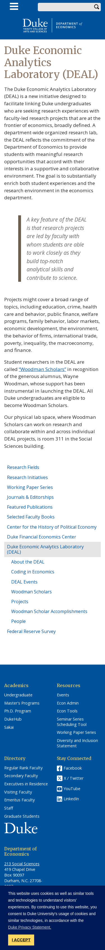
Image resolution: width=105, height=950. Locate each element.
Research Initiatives (27, 477)
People (18, 621)
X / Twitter (73, 778)
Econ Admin (68, 703)
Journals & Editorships (30, 497)
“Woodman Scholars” (42, 369)
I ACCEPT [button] (21, 940)
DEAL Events (24, 582)
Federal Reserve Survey (31, 631)
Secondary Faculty (21, 775)
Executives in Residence (26, 783)
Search (96, 7)
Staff (8, 808)
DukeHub (13, 719)
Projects (19, 601)
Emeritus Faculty (19, 800)
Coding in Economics (32, 572)
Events (63, 695)
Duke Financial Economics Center (41, 537)
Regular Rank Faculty (23, 767)
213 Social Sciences (21, 863)
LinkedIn (71, 798)
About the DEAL (28, 562)
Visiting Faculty (18, 792)
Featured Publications (30, 507)
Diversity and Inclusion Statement (77, 743)
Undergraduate (18, 695)
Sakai (9, 727)
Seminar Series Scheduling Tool (72, 722)
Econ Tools (67, 711)
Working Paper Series (30, 487)
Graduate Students (21, 816)
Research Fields (23, 467)
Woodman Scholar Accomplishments (49, 611)
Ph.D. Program (17, 711)
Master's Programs (21, 703)
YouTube (72, 788)
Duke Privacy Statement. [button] (29, 927)
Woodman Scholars (31, 592)
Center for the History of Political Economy (52, 527)
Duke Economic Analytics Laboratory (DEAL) (45, 549)
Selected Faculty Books (31, 517)
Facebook (73, 768)
